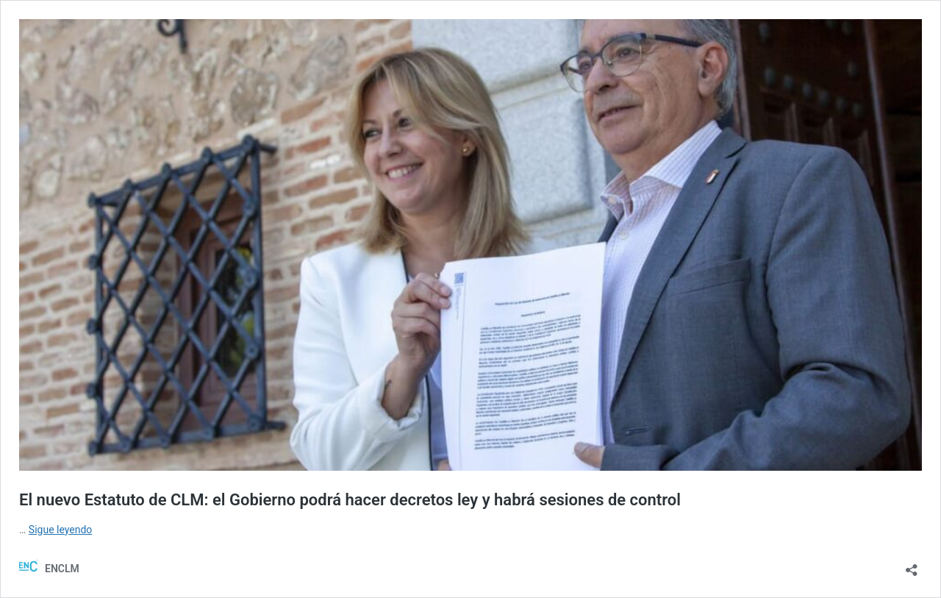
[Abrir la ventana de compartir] (911, 565)
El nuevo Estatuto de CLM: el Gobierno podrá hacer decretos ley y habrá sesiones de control (350, 500)
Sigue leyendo (61, 529)
